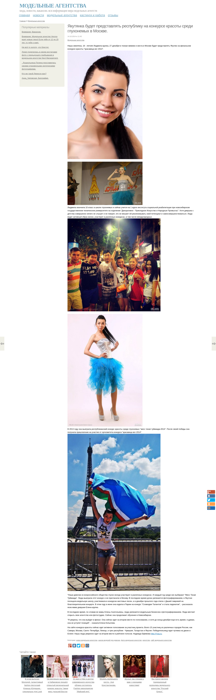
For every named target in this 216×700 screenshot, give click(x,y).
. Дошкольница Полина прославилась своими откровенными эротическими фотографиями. (39, 66)
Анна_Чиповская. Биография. (35, 78)
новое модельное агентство (87, 640)
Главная (24, 15)
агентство (146, 640)
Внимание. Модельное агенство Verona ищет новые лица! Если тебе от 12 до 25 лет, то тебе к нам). (40, 39)
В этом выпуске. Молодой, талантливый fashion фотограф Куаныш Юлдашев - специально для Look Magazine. (32, 685)
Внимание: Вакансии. (31, 32)
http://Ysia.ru (156, 634)
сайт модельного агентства (161, 640)
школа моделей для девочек (109, 640)
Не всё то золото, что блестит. (35, 47)
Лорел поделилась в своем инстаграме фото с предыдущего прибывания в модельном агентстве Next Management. (40, 55)
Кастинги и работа (92, 15)
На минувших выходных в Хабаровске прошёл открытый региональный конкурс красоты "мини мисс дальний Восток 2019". (57, 685)
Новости (38, 15)
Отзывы (113, 15)
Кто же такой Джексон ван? (34, 74)
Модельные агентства (53, 6)
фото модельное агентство (131, 640)
